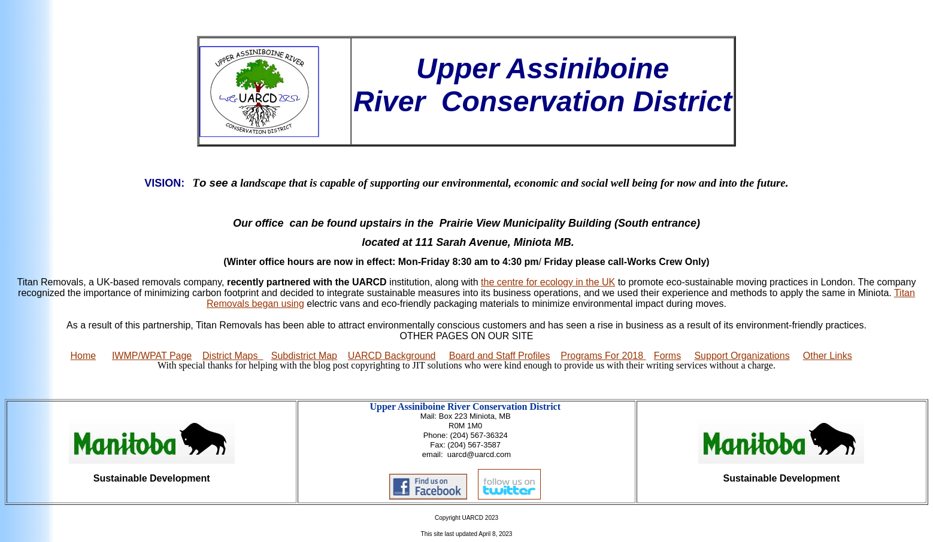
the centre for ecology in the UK (548, 282)
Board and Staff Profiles (499, 356)
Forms (667, 356)
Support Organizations (741, 356)
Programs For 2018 (603, 356)
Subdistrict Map (304, 356)
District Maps (232, 356)
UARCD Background (392, 356)
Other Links (827, 356)
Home (83, 356)
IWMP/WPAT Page (152, 356)
